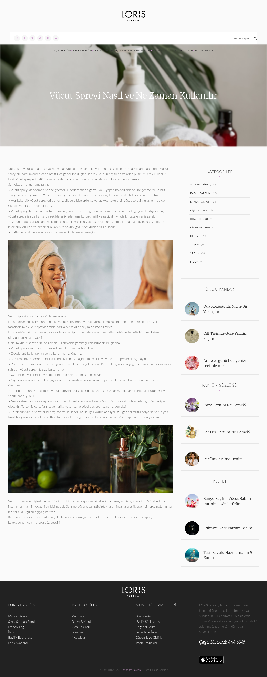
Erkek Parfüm (103, 50)
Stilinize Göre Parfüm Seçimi (228, 528)
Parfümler (78, 616)
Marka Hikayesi (19, 616)
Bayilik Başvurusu (20, 637)
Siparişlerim (144, 616)
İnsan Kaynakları (147, 643)
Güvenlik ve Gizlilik (149, 637)
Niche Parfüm (162, 50)
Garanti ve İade (146, 632)
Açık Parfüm (62, 50)
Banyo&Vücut (81, 621)
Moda (209, 50)
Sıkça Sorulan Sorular (23, 621)
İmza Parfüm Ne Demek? (225, 405)
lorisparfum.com (132, 669)
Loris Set (78, 632)
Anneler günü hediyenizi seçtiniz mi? (224, 363)
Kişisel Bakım (124, 50)
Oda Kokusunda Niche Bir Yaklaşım (225, 309)
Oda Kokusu (142, 50)
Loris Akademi (18, 643)
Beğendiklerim (146, 627)
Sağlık (199, 50)
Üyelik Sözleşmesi (148, 621)
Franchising (16, 627)
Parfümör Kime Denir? (222, 459)
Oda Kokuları (81, 627)
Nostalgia (78, 637)
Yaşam (188, 50)
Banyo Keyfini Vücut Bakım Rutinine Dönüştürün (227, 501)
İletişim (13, 632)
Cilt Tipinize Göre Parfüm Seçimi (225, 336)
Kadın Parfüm (82, 50)
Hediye (178, 50)
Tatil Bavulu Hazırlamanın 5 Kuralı (227, 555)
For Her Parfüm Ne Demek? (227, 432)
